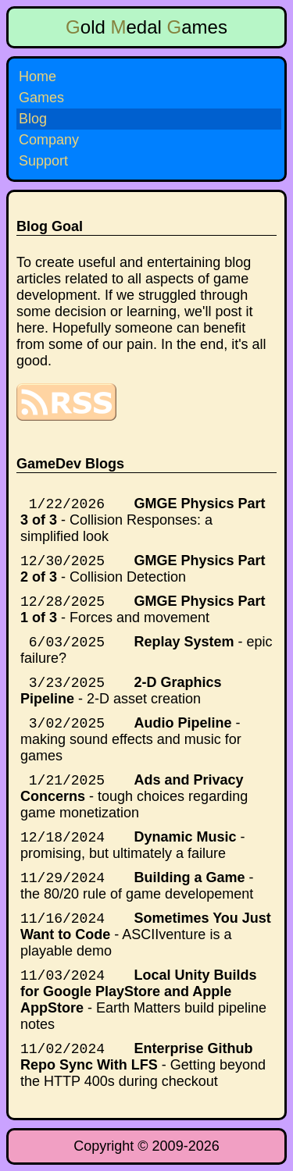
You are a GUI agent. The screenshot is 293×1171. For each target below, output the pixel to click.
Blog (33, 118)
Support (43, 161)
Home (37, 76)
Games (41, 97)
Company (49, 140)
